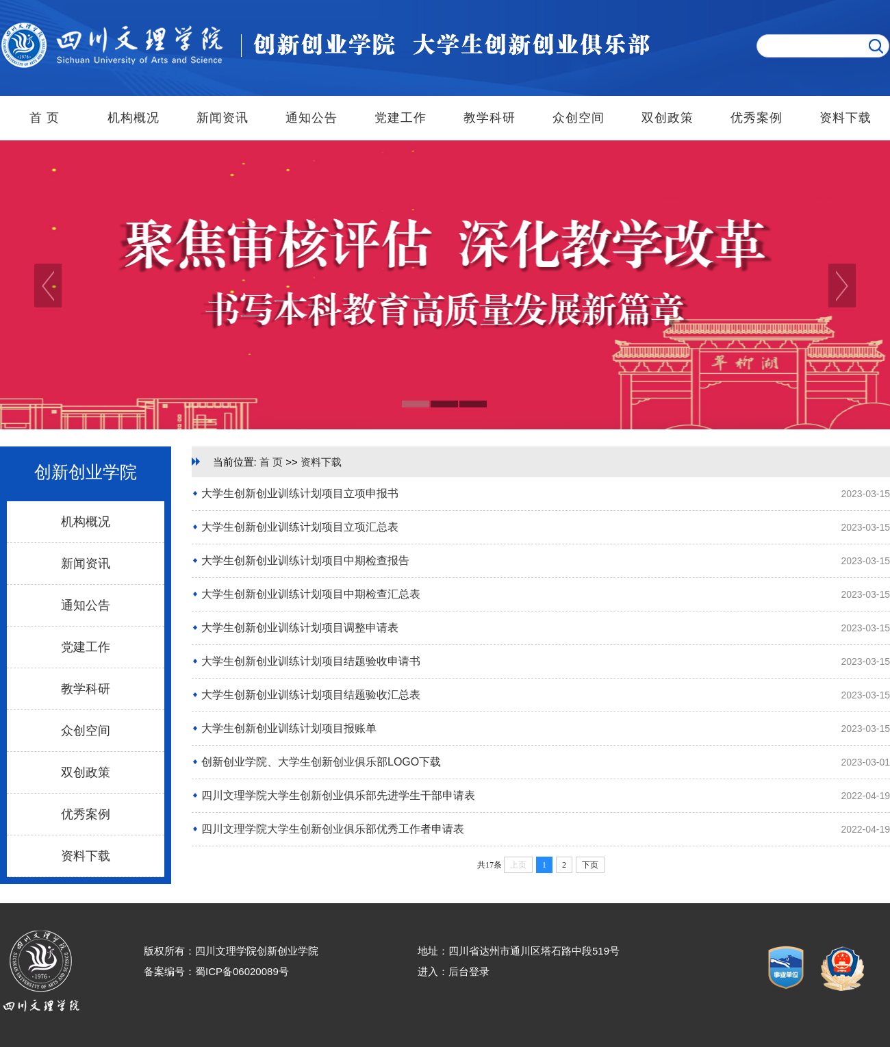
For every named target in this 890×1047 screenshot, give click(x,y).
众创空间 (578, 118)
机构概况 (133, 118)
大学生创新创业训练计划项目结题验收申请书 (310, 661)
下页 (590, 865)
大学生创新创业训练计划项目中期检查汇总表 (310, 594)
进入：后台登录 (454, 971)
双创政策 (667, 118)
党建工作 (400, 118)
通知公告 (311, 118)
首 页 (44, 118)
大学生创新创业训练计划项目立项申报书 (299, 493)
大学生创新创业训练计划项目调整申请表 (299, 627)
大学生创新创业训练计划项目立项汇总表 (299, 527)
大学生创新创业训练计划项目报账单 (289, 728)
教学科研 (489, 118)
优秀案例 (756, 118)
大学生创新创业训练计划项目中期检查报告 (305, 560)
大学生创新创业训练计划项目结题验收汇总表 (310, 695)
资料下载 (845, 118)
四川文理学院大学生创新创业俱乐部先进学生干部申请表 (338, 795)
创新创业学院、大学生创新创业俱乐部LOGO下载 (321, 762)
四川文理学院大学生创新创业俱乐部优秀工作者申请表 (332, 829)
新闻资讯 (222, 118)
